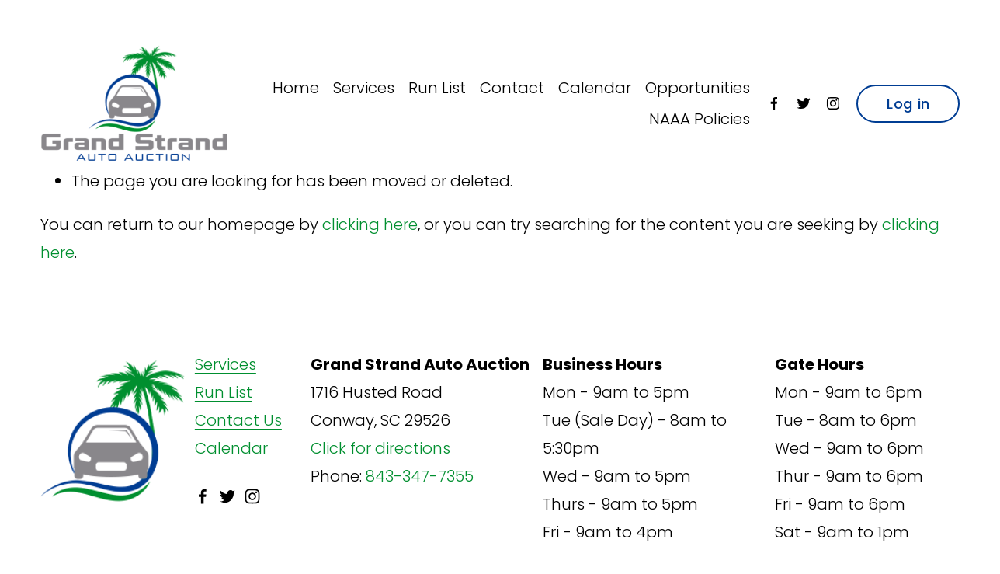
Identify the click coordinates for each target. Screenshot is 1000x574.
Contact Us (238, 420)
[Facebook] (774, 103)
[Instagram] (833, 103)
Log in (908, 103)
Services (363, 88)
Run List (437, 88)
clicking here (370, 224)
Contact (512, 88)
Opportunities (697, 88)
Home (296, 88)
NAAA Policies (699, 119)
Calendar (594, 88)
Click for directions (380, 448)
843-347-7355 (420, 476)
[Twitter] (803, 103)
